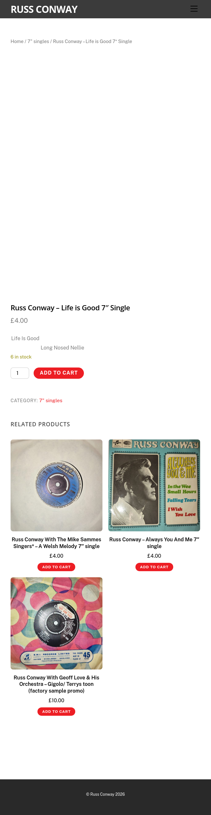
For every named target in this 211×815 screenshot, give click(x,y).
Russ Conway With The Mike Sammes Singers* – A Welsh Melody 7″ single (56, 542)
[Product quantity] (20, 373)
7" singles (38, 41)
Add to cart (59, 373)
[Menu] (194, 9)
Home (17, 41)
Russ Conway (102, 794)
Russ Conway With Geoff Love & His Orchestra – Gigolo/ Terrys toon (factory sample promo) (56, 684)
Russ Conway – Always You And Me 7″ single (154, 542)
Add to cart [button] (56, 567)
